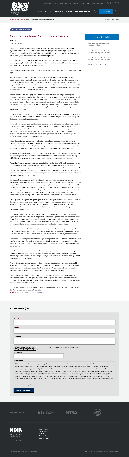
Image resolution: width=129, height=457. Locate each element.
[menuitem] (40, 12)
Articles (20, 19)
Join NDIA (100, 3)
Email (115, 19)
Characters (18, 352)
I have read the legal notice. (25, 385)
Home (12, 19)
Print (108, 19)
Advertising (43, 431)
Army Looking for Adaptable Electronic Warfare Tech (98, 44)
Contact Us (47, 3)
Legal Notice (19, 360)
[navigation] (64, 12)
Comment (18, 336)
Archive (41, 433)
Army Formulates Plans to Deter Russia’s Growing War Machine (100, 51)
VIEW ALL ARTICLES (96, 64)
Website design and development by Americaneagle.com (24, 451)
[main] (64, 212)
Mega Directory (90, 3)
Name (16, 319)
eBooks (75, 3)
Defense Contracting (24, 292)
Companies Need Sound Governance (40, 19)
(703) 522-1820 (16, 437)
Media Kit (55, 3)
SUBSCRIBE (106, 12)
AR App (82, 3)
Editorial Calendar (65, 3)
